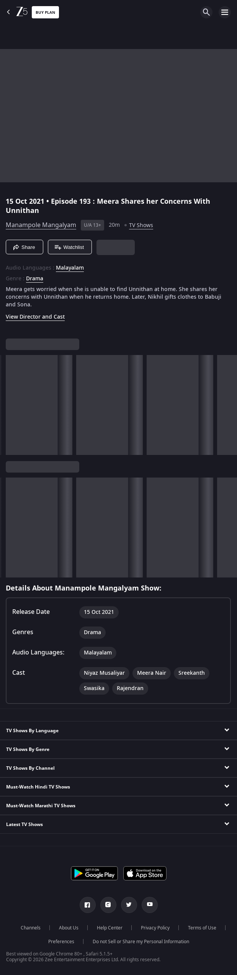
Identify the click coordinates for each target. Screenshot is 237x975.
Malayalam (70, 268)
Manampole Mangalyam (41, 225)
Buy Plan (45, 12)
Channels (31, 927)
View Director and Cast (35, 317)
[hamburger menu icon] (225, 12)
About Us (68, 927)
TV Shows (141, 225)
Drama (34, 279)
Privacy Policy (155, 927)
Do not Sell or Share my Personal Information (141, 941)
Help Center (110, 927)
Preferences (61, 941)
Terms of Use (202, 927)
